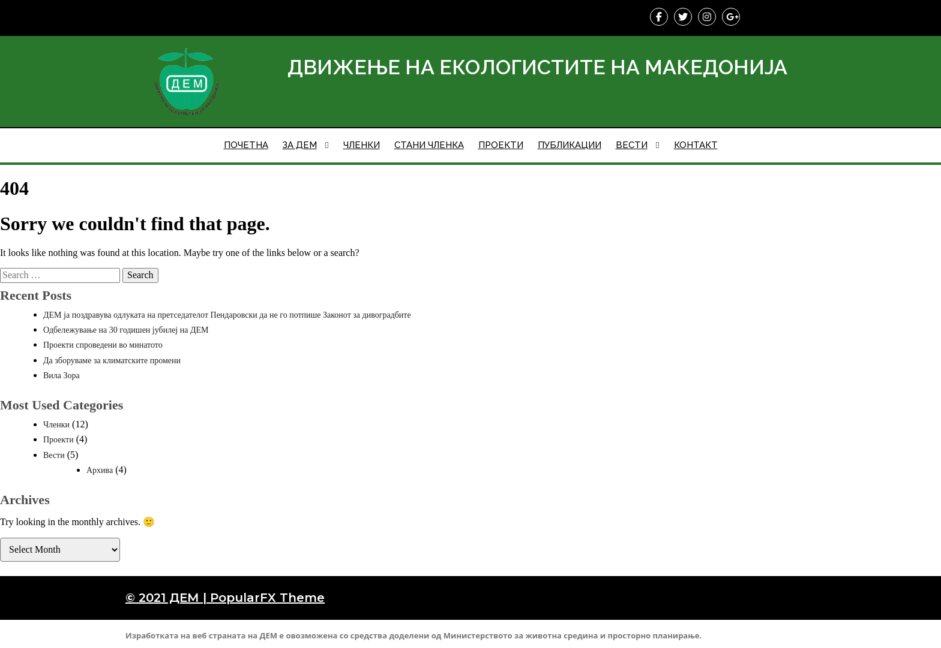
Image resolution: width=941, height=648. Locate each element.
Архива (99, 470)
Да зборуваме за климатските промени (112, 360)
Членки (56, 424)
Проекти (58, 439)
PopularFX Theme (267, 597)
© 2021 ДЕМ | (167, 597)
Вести (54, 455)
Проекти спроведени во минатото (103, 344)
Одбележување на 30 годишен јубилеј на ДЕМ (126, 329)
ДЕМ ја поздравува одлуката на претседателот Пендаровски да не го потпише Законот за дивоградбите (227, 315)
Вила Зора (61, 375)
